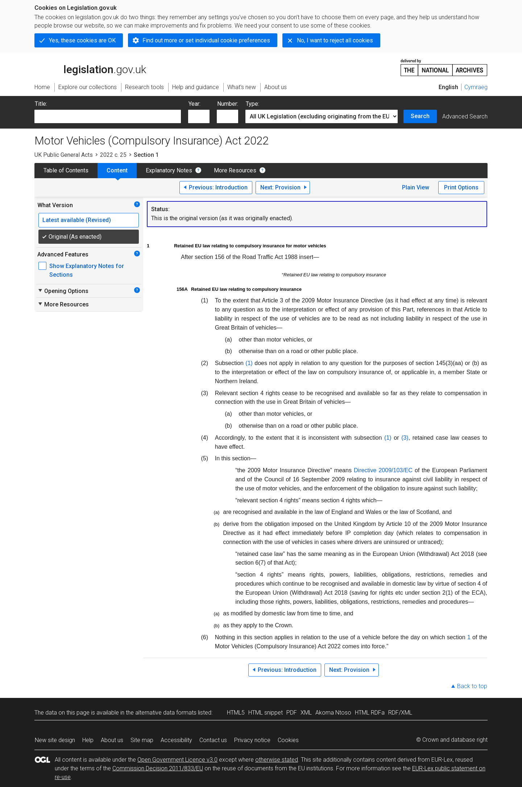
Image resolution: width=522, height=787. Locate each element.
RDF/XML (400, 712)
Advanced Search (465, 116)
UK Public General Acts (63, 154)
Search (420, 116)
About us (112, 740)
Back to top (472, 686)
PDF (291, 712)
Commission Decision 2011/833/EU (157, 768)
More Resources (235, 170)
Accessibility (176, 740)
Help (88, 740)
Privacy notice (252, 740)
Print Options (461, 187)
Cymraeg (476, 87)
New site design (55, 740)
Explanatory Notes (169, 170)
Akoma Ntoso (333, 712)
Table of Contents (66, 170)
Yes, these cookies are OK (82, 40)
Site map (141, 740)
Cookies (288, 740)
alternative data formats (165, 712)
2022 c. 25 (113, 154)
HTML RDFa (370, 712)
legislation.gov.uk (90, 67)
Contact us (213, 740)
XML (306, 712)
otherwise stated (276, 759)
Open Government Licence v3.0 (177, 759)
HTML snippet (265, 712)
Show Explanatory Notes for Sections (86, 270)
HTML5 (236, 712)
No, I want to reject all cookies (335, 40)
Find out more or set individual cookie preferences (206, 40)
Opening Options (62, 290)
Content (117, 170)
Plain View (415, 187)
